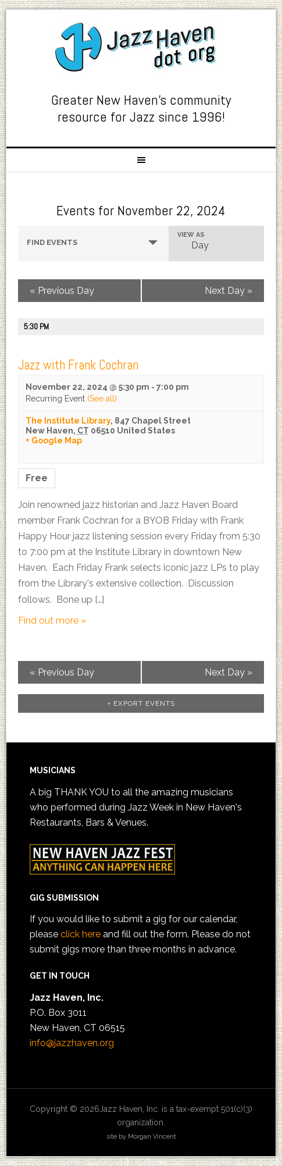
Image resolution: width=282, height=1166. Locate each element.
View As (191, 235)
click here (80, 934)
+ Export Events (141, 703)
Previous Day (62, 290)
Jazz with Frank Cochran (78, 365)
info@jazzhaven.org (72, 1042)
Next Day (228, 290)
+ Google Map (54, 440)
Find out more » (52, 620)
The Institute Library (68, 420)
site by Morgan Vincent (141, 1136)
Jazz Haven (141, 48)
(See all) (102, 398)
